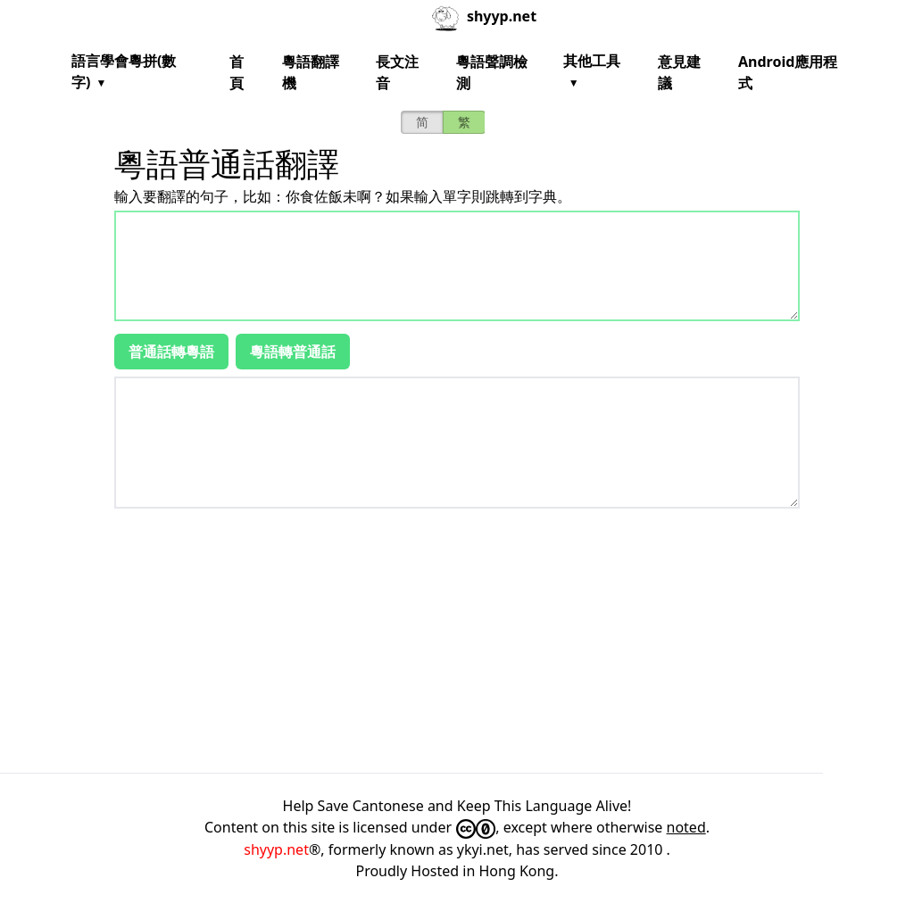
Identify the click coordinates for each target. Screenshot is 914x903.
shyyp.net (276, 849)
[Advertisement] (457, 641)
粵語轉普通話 (293, 351)
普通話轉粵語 (171, 351)
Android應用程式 (787, 72)
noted (686, 827)
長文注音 (397, 72)
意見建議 (679, 72)
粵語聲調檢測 (492, 72)
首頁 (236, 72)
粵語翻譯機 (310, 72)
